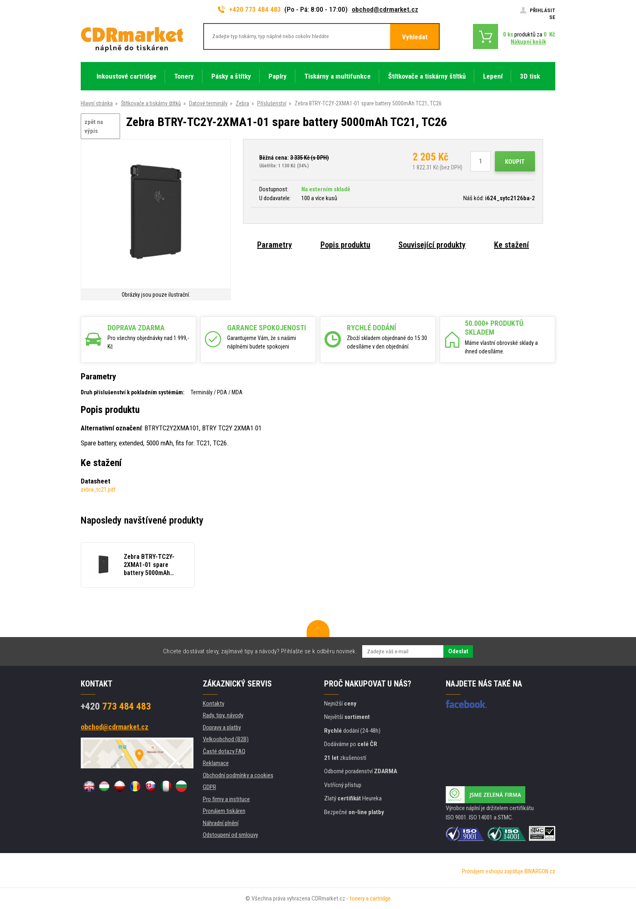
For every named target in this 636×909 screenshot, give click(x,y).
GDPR (209, 787)
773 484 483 (116, 706)
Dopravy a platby (222, 727)
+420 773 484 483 (249, 9)
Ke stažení (511, 245)
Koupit (515, 161)
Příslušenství (271, 103)
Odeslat (458, 651)
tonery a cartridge (370, 898)
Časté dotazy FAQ (224, 751)
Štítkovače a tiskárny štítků (151, 103)
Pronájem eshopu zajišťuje (492, 871)
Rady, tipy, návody (223, 715)
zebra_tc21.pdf (98, 489)
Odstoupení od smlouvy (230, 834)
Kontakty (213, 703)
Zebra (242, 103)
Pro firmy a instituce (226, 799)
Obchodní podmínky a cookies (238, 775)
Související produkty (432, 245)
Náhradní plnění (220, 823)
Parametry (274, 245)
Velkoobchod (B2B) (226, 739)
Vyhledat (415, 37)
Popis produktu (345, 245)
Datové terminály (208, 103)
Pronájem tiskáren (224, 811)
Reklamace (216, 763)
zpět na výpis (93, 126)
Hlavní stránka (97, 103)
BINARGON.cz (539, 871)
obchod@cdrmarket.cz (385, 9)
